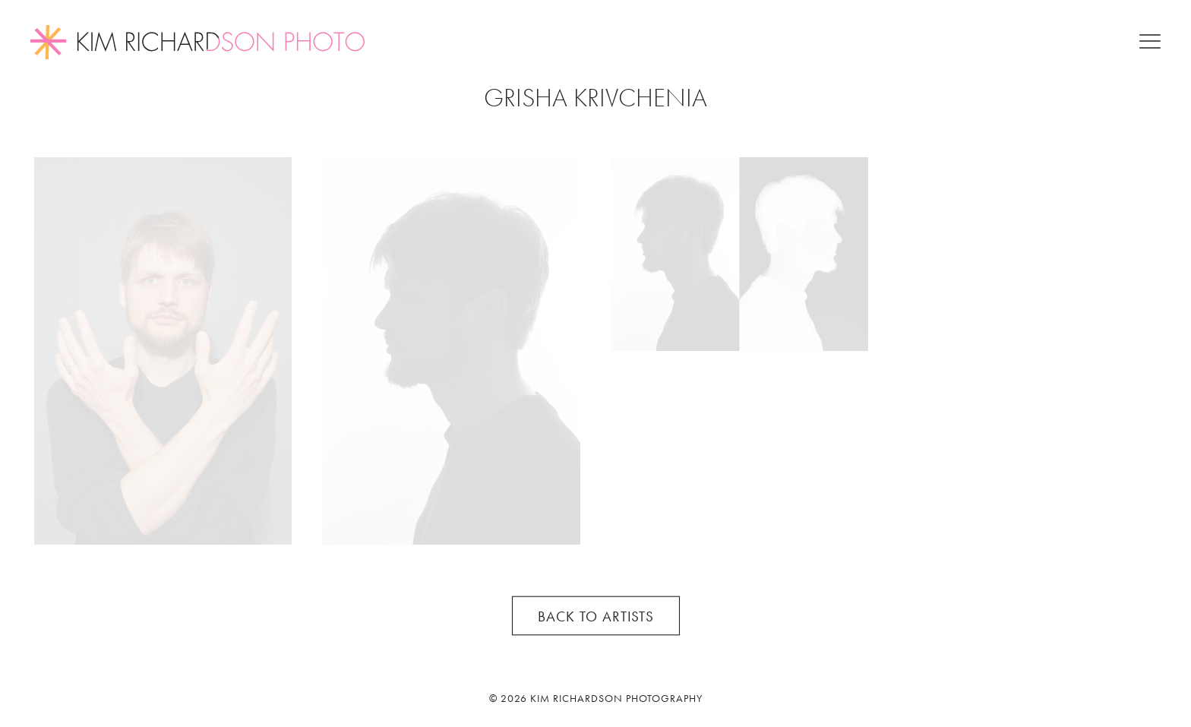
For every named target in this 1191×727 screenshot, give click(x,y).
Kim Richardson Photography (616, 698)
